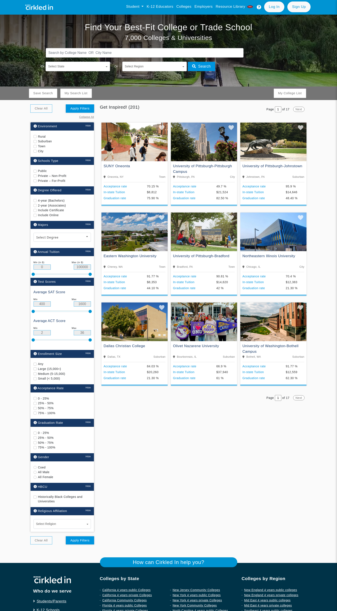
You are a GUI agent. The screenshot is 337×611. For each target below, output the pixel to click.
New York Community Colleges (195, 605)
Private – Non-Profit (52, 175)
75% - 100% (46, 413)
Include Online (48, 215)
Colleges (183, 7)
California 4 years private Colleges (127, 595)
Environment (45, 126)
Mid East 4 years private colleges (268, 605)
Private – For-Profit (51, 180)
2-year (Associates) (52, 205)
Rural (42, 136)
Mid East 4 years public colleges (267, 600)
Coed (42, 467)
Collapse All (86, 116)
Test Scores (45, 281)
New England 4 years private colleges (271, 595)
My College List (290, 93)
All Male (44, 472)
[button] (259, 7)
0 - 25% (43, 398)
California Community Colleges (124, 600)
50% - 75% (46, 408)
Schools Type (46, 160)
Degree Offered (47, 190)
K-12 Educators (160, 7)
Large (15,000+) (49, 368)
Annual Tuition (47, 252)
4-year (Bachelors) (51, 200)
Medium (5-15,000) (51, 373)
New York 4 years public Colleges (197, 595)
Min (36, 299)
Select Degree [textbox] (47, 237)
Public (42, 171)
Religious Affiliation (50, 511)
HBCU (40, 486)
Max (74, 299)
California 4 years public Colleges (126, 589)
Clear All (41, 108)
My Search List (75, 93)
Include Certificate (51, 210)
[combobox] (62, 237)
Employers (204, 7)
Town (42, 146)
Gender (41, 457)
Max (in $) (77, 262)
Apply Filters (79, 108)
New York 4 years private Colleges (197, 600)
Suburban (45, 141)
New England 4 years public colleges (270, 589)
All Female (45, 477)
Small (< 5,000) (49, 378)
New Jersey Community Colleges (196, 589)
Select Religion (46, 523)
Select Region (134, 66)
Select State (56, 66)
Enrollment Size (48, 353)
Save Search (43, 93)
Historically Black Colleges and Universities (60, 499)
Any (41, 364)
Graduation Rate (48, 422)
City (41, 151)
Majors (41, 224)
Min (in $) (39, 262)
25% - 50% (46, 403)
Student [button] (133, 7)
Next (299, 109)
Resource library (235, 7)
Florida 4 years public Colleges (124, 605)
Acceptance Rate (49, 388)
